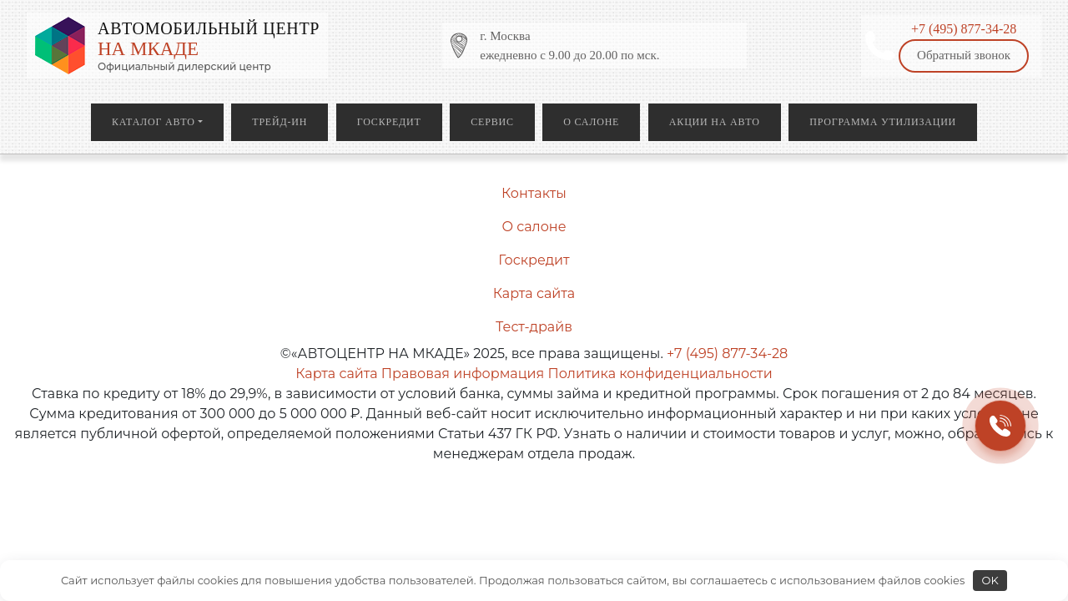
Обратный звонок (963, 55)
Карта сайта (534, 293)
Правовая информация (462, 373)
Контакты (534, 193)
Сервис (492, 122)
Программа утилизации (882, 122)
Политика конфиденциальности (659, 373)
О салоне (591, 122)
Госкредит (389, 122)
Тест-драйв (534, 327)
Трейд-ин (279, 122)
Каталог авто (153, 122)
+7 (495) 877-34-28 (963, 29)
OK (990, 580)
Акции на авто (714, 122)
